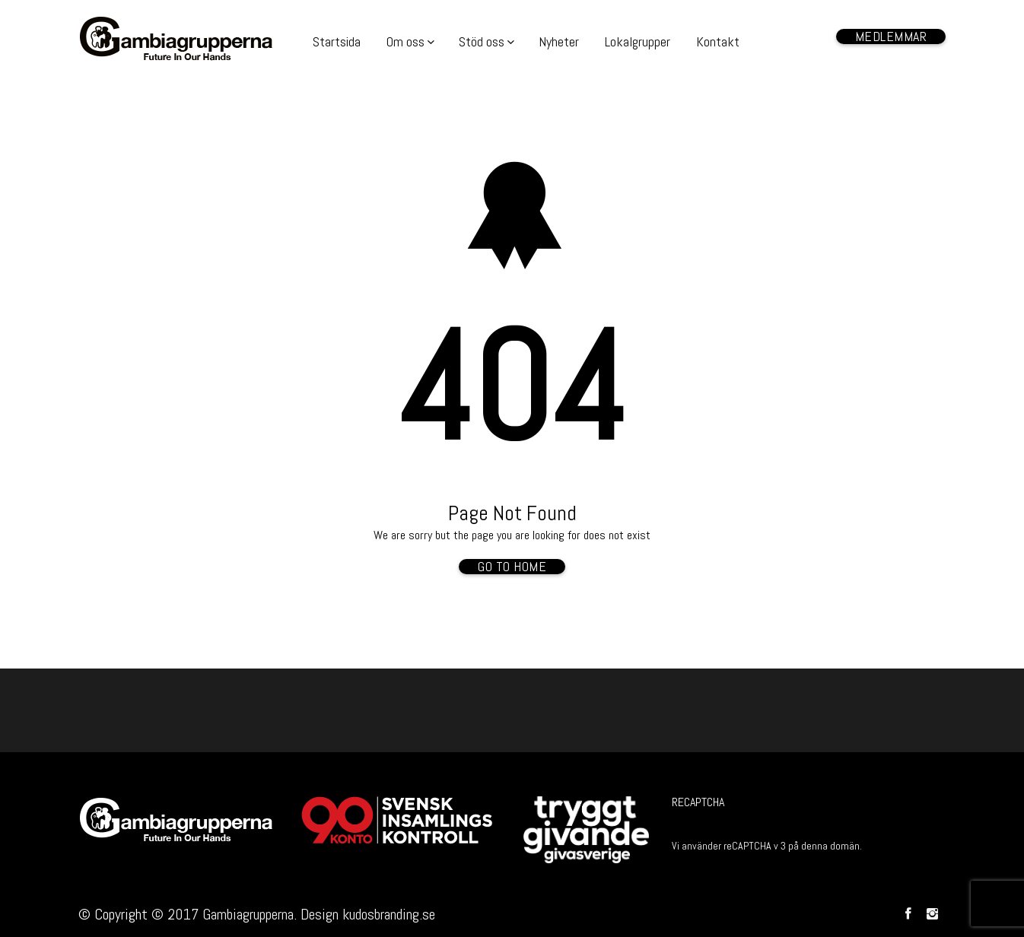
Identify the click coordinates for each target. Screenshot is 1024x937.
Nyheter (559, 41)
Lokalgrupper (637, 41)
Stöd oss (481, 41)
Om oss (405, 41)
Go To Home (512, 566)
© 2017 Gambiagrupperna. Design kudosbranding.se (293, 914)
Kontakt (717, 41)
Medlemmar (891, 36)
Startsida (337, 41)
